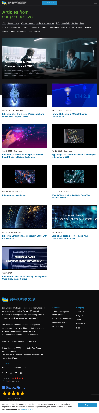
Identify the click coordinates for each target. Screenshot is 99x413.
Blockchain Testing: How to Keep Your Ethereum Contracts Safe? (70, 237)
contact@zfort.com (18, 368)
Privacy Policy (27, 409)
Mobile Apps (54, 27)
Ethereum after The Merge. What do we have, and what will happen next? (23, 115)
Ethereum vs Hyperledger (14, 195)
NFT (57, 23)
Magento (44, 27)
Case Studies (81, 324)
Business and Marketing (45, 23)
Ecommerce (35, 27)
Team (78, 320)
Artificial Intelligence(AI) (11, 27)
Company (80, 308)
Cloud (82, 23)
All (4, 23)
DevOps (75, 23)
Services (56, 308)
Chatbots (25, 27)
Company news (13, 23)
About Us (80, 312)
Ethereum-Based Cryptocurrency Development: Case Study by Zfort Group (24, 278)
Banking (88, 27)
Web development (27, 23)
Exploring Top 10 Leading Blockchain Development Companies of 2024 (24, 62)
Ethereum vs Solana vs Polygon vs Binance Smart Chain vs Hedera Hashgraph (22, 156)
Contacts (5, 363)
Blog (78, 328)
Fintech (5, 32)
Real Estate (21, 32)
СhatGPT (79, 27)
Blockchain (66, 23)
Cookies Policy (31, 341)
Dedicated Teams (59, 323)
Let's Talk (50, 3)
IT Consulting (57, 327)
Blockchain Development (62, 319)
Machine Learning (67, 27)
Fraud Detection (34, 32)
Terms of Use (19, 341)
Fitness (12, 32)
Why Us (79, 316)
